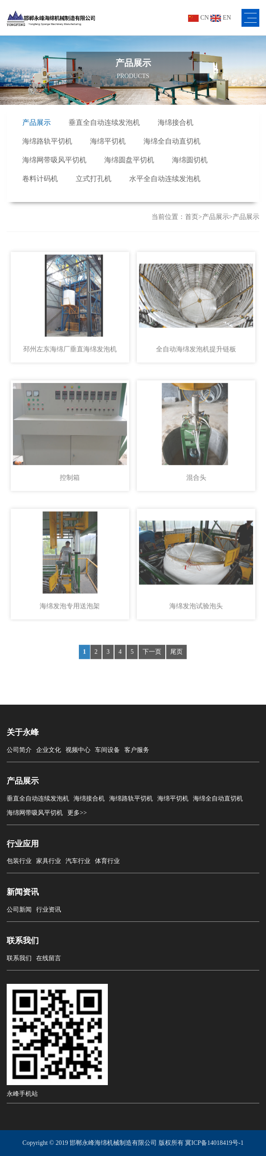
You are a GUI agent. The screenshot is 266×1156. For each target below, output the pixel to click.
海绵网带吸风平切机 (54, 160)
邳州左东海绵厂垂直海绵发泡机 (70, 357)
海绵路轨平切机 (47, 141)
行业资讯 (48, 909)
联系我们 (23, 940)
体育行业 (107, 861)
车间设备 (107, 750)
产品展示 (36, 122)
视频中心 (77, 750)
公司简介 (19, 750)
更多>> (77, 812)
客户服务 (136, 750)
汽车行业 (77, 861)
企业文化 (48, 750)
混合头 (196, 486)
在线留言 (48, 958)
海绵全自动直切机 (172, 141)
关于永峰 (23, 732)
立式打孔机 (93, 178)
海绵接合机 (175, 122)
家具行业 (48, 861)
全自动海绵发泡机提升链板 (196, 357)
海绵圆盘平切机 (129, 160)
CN (198, 17)
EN (220, 17)
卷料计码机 (40, 178)
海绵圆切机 (190, 160)
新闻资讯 (23, 892)
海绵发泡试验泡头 (196, 614)
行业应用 (23, 843)
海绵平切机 (108, 141)
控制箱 (70, 486)
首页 (191, 216)
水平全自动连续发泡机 (165, 178)
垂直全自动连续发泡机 (104, 122)
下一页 (152, 660)
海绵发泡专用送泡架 (70, 614)
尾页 (176, 660)
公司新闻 (19, 909)
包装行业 (19, 861)
